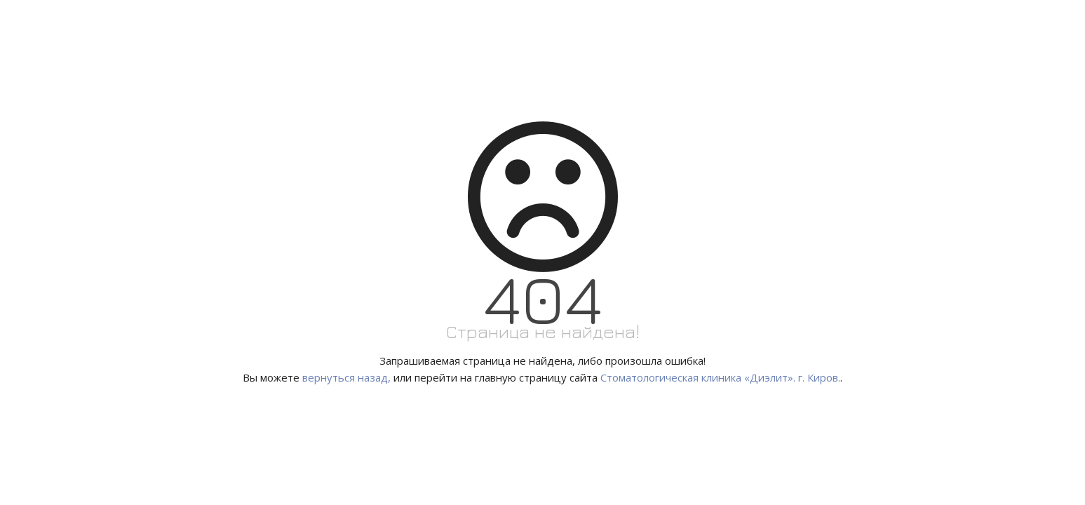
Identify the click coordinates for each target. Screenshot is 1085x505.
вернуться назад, (346, 377)
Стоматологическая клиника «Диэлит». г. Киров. (720, 377)
